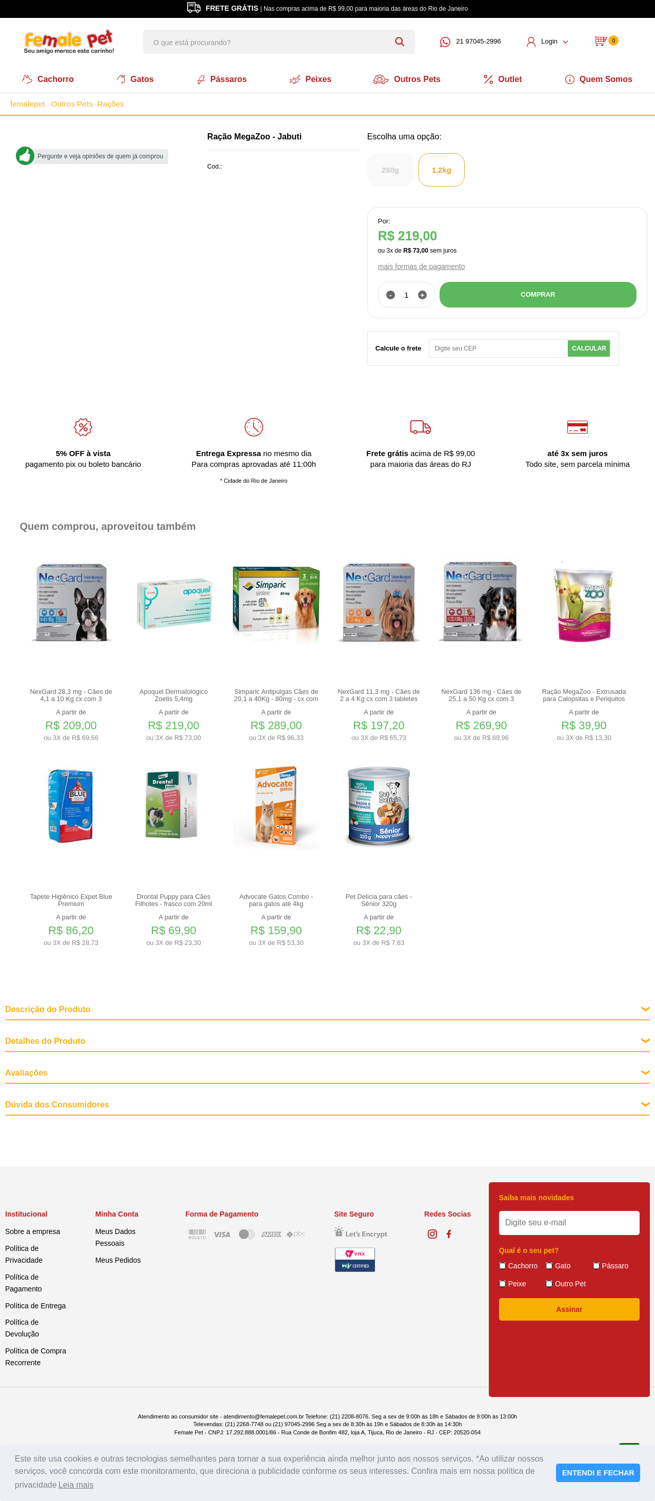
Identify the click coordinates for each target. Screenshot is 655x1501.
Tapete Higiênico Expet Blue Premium (71, 899)
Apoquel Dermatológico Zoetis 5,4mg (174, 694)
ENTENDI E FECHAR (598, 1473)
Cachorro (46, 79)
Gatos (133, 79)
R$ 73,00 (415, 249)
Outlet (505, 79)
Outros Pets (408, 79)
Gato (562, 1265)
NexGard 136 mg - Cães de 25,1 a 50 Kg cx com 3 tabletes (481, 694)
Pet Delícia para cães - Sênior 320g (379, 899)
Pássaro (615, 1265)
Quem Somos (601, 79)
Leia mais (75, 1485)
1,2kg (441, 169)
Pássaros (221, 79)
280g (390, 169)
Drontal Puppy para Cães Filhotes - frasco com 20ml (173, 899)
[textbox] (279, 42)
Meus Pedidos (118, 1259)
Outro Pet (570, 1283)
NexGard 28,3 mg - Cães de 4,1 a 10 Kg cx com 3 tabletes (71, 694)
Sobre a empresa (32, 1230)
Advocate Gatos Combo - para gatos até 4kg (276, 899)
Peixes (310, 79)
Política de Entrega (35, 1304)
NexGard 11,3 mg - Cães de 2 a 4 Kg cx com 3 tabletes (379, 694)
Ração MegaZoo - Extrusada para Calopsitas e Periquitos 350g (584, 694)
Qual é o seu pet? (529, 1249)
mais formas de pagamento (421, 265)
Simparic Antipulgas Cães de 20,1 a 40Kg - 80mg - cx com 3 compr (276, 694)
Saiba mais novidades (536, 1196)
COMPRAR (538, 293)
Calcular (589, 347)
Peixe (517, 1283)
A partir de (71, 724)
